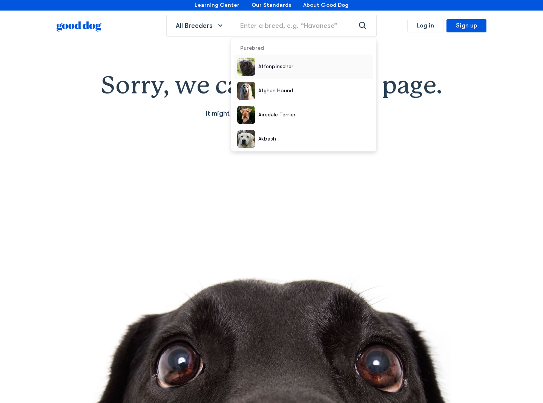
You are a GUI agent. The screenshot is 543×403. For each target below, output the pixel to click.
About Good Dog (325, 5)
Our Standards (271, 5)
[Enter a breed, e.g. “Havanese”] (303, 25)
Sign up (466, 25)
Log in (425, 25)
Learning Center (217, 5)
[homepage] (79, 25)
